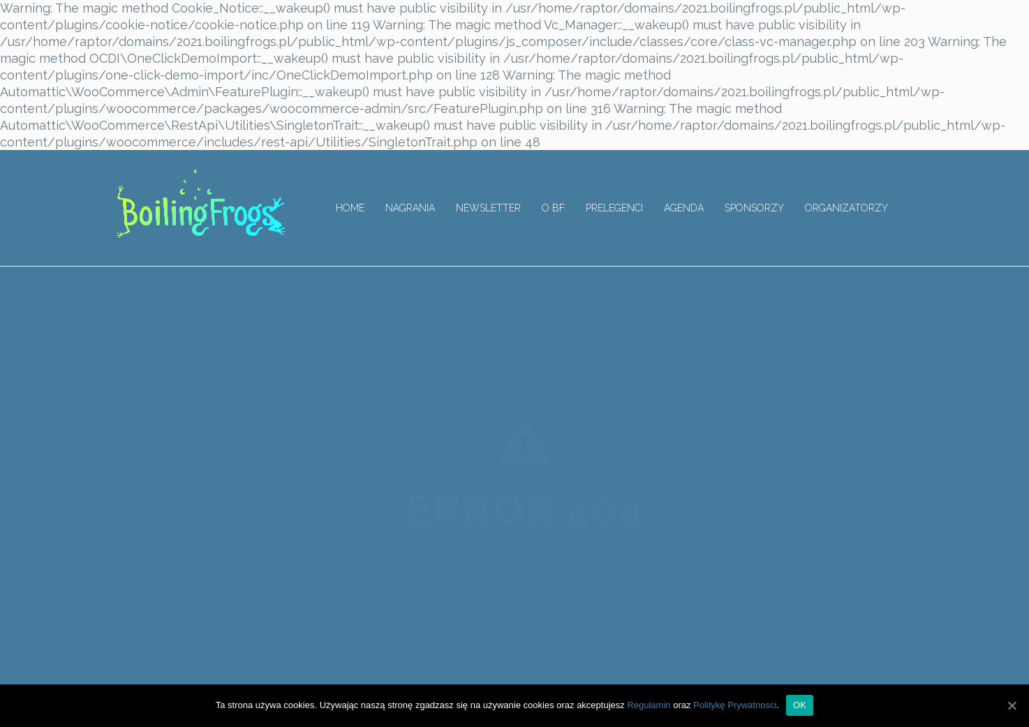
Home (350, 207)
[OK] (1012, 705)
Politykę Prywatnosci (734, 705)
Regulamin (648, 705)
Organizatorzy (846, 207)
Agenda (684, 207)
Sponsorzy (754, 207)
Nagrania (410, 207)
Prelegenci (614, 207)
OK (799, 705)
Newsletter (488, 207)
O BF (553, 207)
